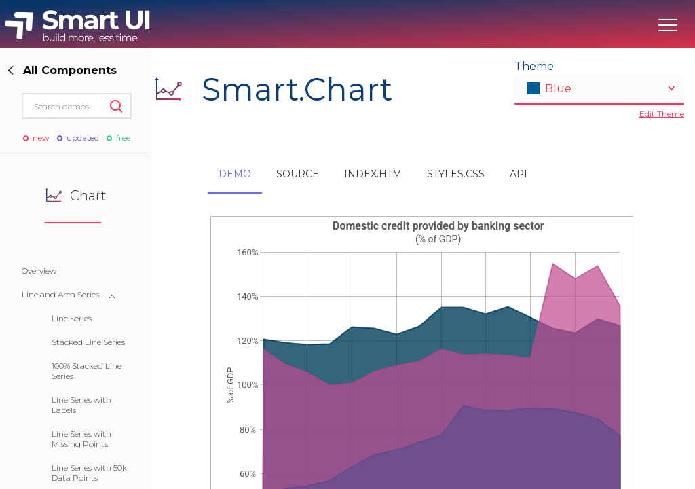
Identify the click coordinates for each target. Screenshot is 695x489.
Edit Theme (661, 114)
